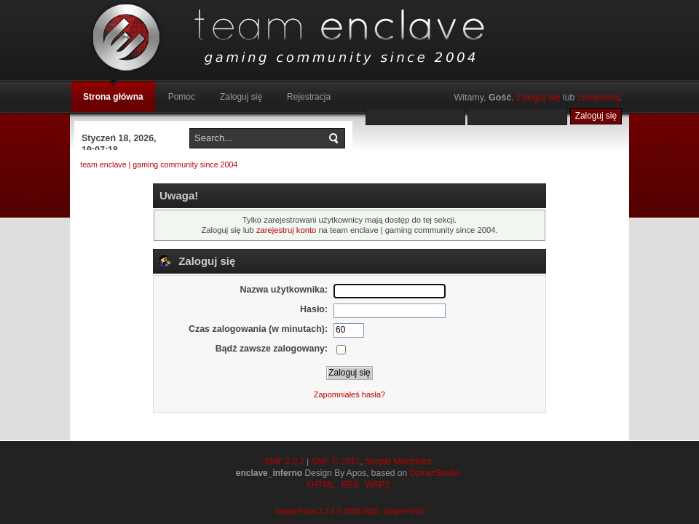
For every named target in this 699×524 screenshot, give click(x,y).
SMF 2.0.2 (284, 461)
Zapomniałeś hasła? (349, 394)
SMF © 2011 (335, 461)
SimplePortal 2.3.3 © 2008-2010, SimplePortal (349, 511)
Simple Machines (398, 461)
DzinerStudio (435, 473)
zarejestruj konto (286, 230)
